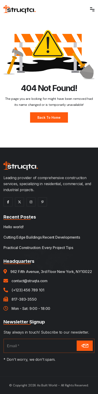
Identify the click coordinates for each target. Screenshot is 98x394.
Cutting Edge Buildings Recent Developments (41, 237)
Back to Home (49, 117)
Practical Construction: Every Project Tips (38, 247)
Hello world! (13, 227)
